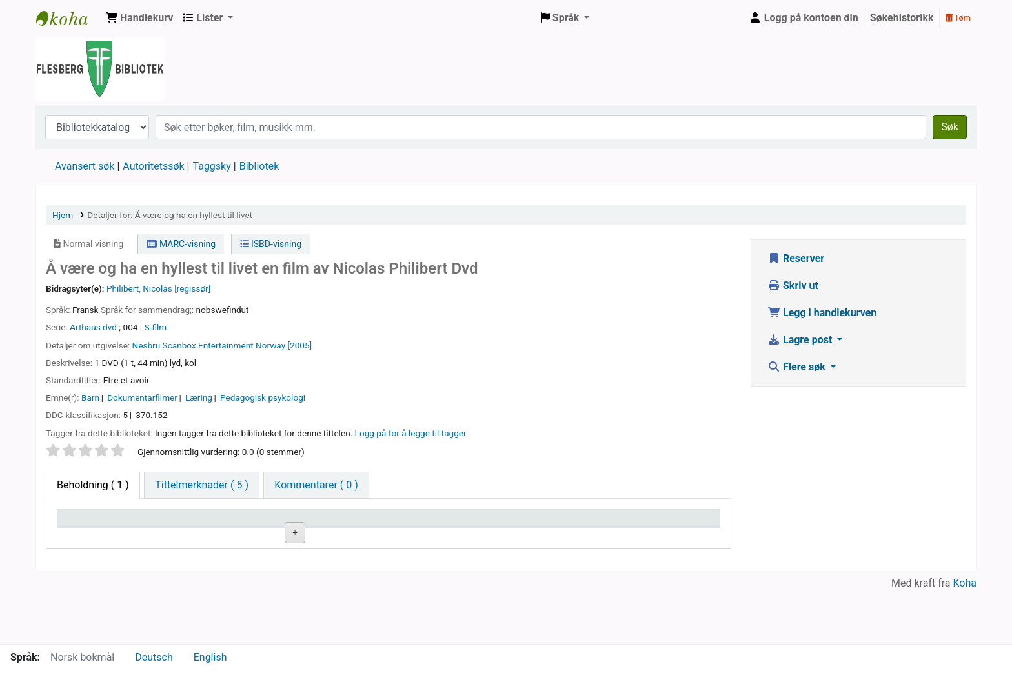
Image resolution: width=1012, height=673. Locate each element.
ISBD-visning (271, 244)
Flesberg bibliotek (68, 18)
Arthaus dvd (93, 327)
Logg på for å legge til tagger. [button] (412, 433)
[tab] (201, 485)
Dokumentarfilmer (142, 397)
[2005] (299, 345)
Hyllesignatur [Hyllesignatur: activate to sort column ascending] (313, 523)
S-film (156, 327)
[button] (139, 18)
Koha (965, 636)
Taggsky (212, 166)
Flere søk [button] (797, 367)
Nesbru (146, 345)
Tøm (958, 18)
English (210, 657)
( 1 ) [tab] (93, 485)
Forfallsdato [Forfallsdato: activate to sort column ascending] (643, 523)
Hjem (62, 215)
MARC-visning (181, 244)
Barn (90, 397)
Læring (198, 397)
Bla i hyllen (345, 553)
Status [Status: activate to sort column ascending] (520, 523)
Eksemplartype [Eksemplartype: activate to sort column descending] (96, 523)
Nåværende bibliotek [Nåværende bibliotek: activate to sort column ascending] (219, 523)
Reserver (795, 258)
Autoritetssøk (153, 166)
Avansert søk (84, 166)
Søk (949, 127)
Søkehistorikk (902, 18)
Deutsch (153, 657)
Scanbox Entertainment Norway (224, 345)
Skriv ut (792, 285)
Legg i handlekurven (821, 312)
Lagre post (801, 340)
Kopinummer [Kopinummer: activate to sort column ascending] (423, 523)
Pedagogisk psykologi (262, 397)
